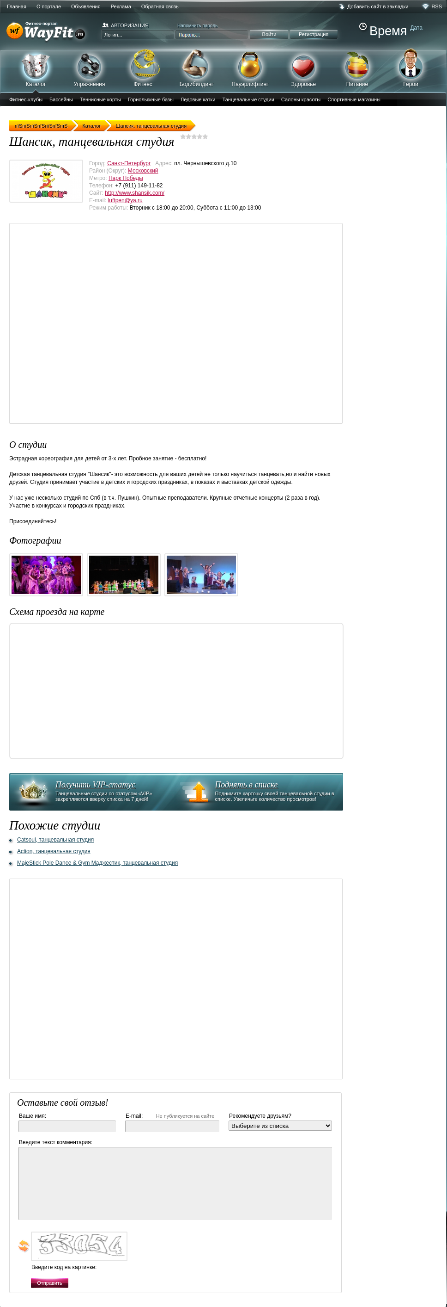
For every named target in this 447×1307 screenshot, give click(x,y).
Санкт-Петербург (129, 163)
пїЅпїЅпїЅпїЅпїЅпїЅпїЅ (41, 126)
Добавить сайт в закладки (377, 6)
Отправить (49, 1283)
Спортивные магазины (354, 99)
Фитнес (143, 68)
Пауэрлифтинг (250, 68)
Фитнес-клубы (25, 99)
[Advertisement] (99, 323)
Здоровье (303, 68)
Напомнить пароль (197, 25)
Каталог (35, 71)
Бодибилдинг (196, 68)
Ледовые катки (198, 99)
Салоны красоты (300, 99)
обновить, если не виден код (24, 1246)
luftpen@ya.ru (125, 200)
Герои (410, 67)
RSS (436, 6)
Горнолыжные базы (151, 99)
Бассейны (61, 99)
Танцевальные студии (248, 99)
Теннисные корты (100, 99)
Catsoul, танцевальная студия (55, 839)
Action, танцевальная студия (54, 851)
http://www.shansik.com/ (134, 193)
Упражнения (89, 68)
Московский (143, 170)
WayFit (48, 32)
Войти (269, 34)
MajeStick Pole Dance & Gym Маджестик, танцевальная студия (97, 863)
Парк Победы (126, 178)
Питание (357, 68)
